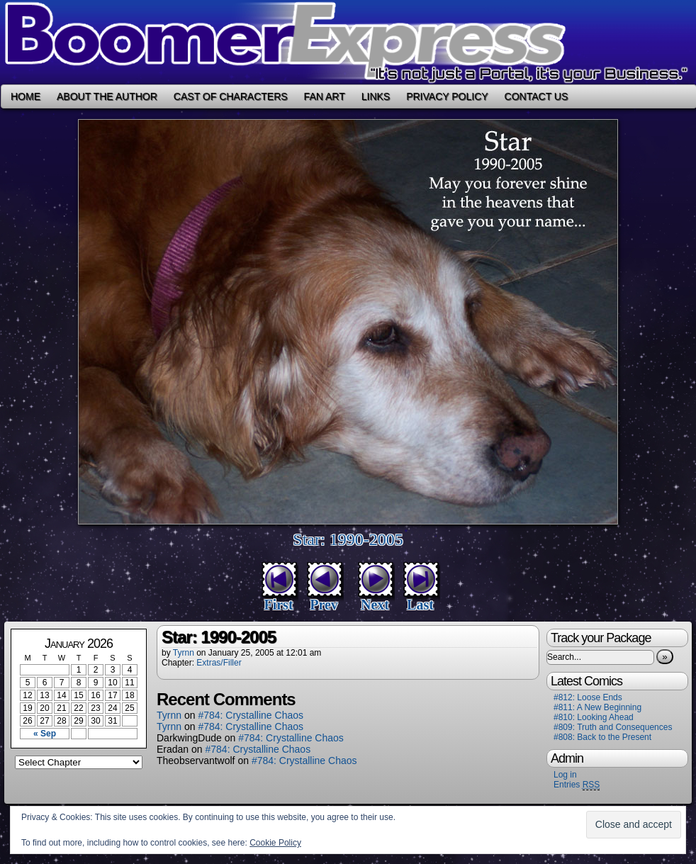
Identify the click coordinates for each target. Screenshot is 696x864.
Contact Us (536, 96)
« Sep (44, 734)
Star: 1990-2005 (348, 539)
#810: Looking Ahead (594, 717)
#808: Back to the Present (602, 737)
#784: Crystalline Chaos (250, 715)
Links (375, 96)
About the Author (107, 96)
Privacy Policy (447, 96)
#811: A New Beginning (597, 707)
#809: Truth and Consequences (613, 727)
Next (375, 604)
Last (420, 604)
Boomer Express (348, 42)
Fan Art (324, 96)
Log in (565, 775)
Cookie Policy (275, 843)
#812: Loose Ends (588, 697)
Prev (324, 604)
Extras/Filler (218, 663)
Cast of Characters (231, 96)
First (278, 604)
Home (25, 96)
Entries (577, 785)
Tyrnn (183, 653)
